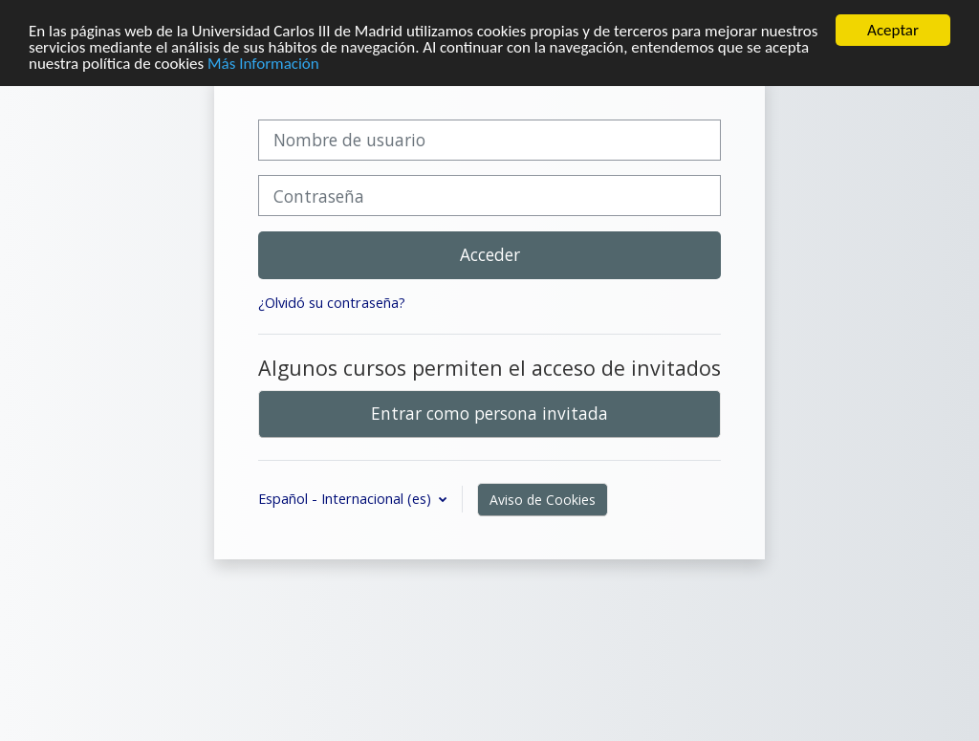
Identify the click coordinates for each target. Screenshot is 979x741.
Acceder (490, 254)
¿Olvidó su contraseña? (331, 303)
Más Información (263, 64)
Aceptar (893, 30)
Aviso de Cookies (543, 499)
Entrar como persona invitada (489, 413)
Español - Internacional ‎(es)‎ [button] (346, 499)
